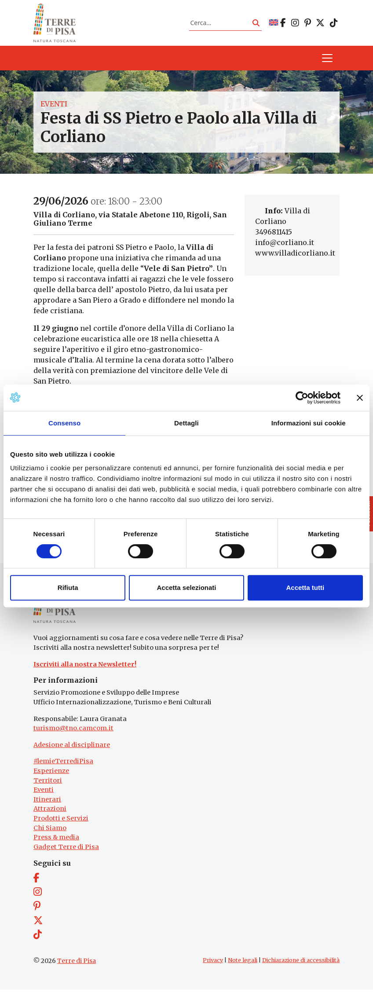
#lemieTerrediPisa (63, 764)
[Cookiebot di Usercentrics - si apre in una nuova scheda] (301, 397)
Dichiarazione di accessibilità (301, 963)
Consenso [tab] (64, 423)
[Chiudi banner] (360, 398)
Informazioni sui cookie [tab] (308, 423)
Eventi (53, 105)
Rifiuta (68, 587)
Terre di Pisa (76, 964)
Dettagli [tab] (186, 423)
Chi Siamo (49, 831)
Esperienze (51, 774)
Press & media (56, 840)
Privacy (213, 963)
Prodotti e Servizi (60, 821)
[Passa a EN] (273, 23)
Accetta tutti (305, 587)
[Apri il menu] (327, 60)
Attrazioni (49, 812)
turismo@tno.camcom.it (73, 731)
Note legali (242, 963)
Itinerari (47, 802)
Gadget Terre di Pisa (66, 850)
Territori (47, 783)
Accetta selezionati (186, 587)
